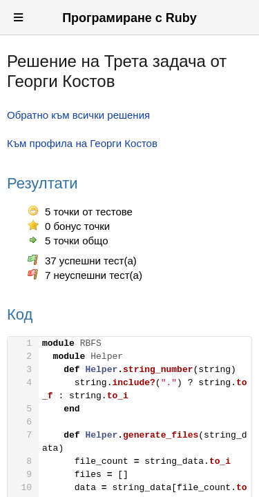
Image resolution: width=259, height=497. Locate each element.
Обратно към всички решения (78, 115)
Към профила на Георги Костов (82, 143)
